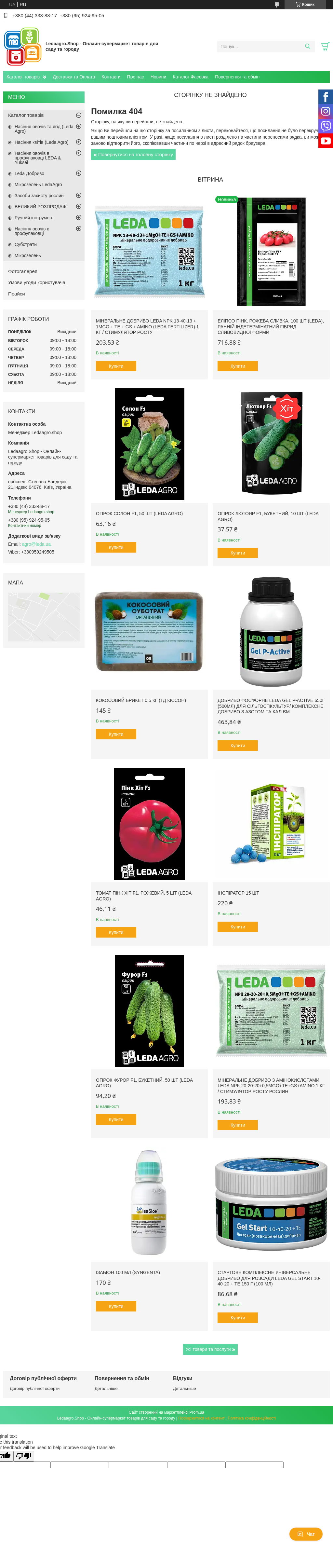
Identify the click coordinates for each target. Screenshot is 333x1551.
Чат (306, 1534)
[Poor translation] (23, 1456)
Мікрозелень (28, 255)
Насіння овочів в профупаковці (32, 231)
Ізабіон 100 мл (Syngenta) (128, 1272)
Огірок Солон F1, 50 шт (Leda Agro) (139, 513)
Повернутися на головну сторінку (135, 154)
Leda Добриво (29, 173)
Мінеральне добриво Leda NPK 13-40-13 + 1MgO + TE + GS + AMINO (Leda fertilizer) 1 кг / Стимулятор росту (147, 326)
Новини (158, 76)
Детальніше (106, 1388)
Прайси (16, 293)
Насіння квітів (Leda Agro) (42, 142)
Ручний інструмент (34, 217)
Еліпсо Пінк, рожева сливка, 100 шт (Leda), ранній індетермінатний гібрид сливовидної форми (271, 326)
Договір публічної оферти (35, 1388)
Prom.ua (197, 1412)
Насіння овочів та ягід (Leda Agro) (44, 129)
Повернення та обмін (237, 76)
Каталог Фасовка (190, 76)
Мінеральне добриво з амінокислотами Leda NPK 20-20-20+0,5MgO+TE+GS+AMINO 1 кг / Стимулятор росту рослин (271, 1085)
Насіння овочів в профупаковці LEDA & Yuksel (38, 158)
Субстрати (26, 244)
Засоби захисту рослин (39, 195)
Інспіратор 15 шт (238, 893)
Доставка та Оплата (74, 76)
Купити (116, 366)
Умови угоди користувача (36, 282)
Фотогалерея (22, 271)
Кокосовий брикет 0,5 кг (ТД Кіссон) (141, 700)
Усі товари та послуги (208, 1349)
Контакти (110, 76)
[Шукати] (307, 46)
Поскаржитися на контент (201, 1418)
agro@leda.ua (36, 544)
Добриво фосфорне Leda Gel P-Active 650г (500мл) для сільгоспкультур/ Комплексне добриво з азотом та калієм (271, 706)
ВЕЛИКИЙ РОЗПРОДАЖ (41, 206)
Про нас (135, 76)
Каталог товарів (23, 76)
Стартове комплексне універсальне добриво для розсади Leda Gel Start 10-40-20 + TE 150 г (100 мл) (269, 1278)
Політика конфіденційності (252, 1418)
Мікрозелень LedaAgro (38, 184)
